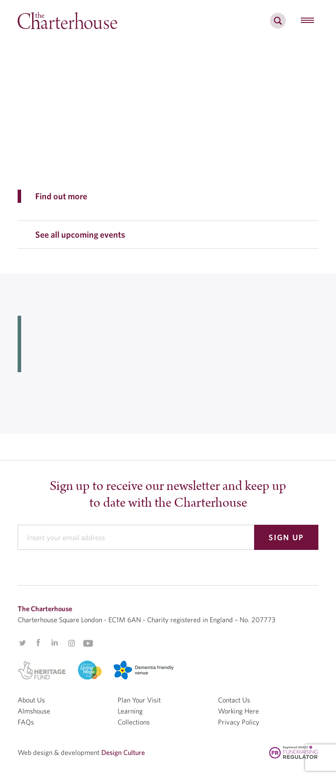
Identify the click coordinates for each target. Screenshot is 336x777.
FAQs (26, 722)
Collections (134, 722)
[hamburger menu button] (307, 21)
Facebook (38, 643)
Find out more (61, 196)
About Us (31, 700)
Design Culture (123, 752)
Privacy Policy (238, 722)
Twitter (22, 643)
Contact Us (234, 700)
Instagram (71, 643)
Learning (130, 711)
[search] (278, 25)
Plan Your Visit (139, 700)
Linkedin (54, 642)
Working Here (238, 711)
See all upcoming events (80, 234)
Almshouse (34, 711)
